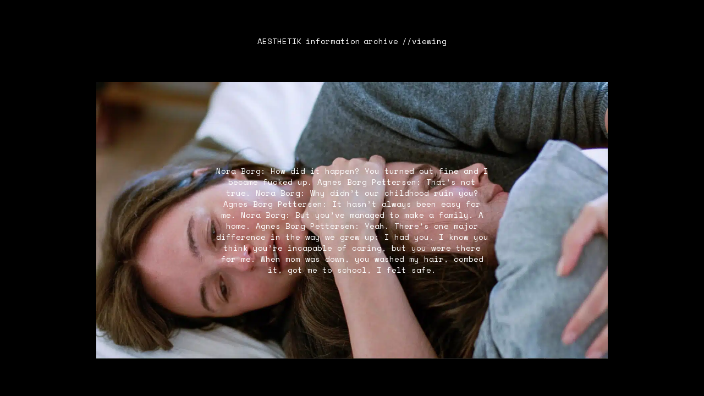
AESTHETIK (279, 41)
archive (381, 41)
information (333, 41)
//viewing (424, 41)
